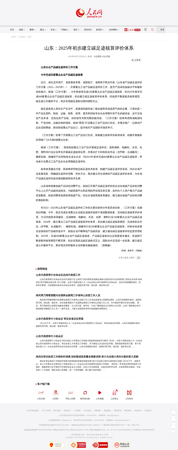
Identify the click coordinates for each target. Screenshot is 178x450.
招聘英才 (67, 410)
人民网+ (55, 394)
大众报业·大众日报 (102, 56)
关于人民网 (46, 410)
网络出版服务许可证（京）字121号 (103, 430)
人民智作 (129, 394)
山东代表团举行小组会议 (49, 336)
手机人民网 (70, 394)
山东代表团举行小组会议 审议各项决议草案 (59, 318)
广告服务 (77, 410)
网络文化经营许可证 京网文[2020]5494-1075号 (71, 430)
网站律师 (127, 410)
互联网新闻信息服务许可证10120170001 (54, 425)
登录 (162, 30)
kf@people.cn (67, 420)
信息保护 (137, 410)
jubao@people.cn (113, 415)
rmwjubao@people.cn (122, 420)
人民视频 (99, 394)
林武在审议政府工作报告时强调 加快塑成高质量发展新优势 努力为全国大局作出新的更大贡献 (87, 356)
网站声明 (117, 410)
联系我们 (148, 410)
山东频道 (21, 37)
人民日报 (41, 394)
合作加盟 (87, 410)
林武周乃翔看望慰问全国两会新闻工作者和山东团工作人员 (68, 295)
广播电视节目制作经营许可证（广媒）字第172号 (120, 425)
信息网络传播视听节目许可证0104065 (38, 430)
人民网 (12, 37)
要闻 (29, 37)
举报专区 (88, 30)
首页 (12, 30)
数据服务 (107, 410)
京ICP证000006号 (124, 430)
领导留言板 (85, 394)
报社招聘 (57, 410)
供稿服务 (97, 410)
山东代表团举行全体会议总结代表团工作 (58, 275)
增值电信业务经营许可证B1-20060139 (85, 425)
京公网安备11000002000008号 (143, 430)
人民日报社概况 (32, 410)
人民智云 (114, 394)
